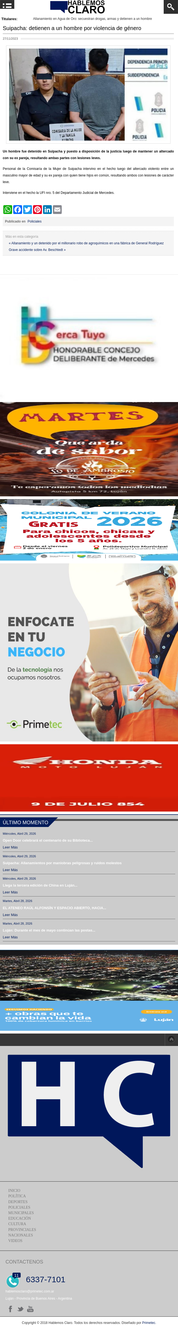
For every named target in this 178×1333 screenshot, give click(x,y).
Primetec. (149, 1323)
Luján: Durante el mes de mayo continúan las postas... (49, 930)
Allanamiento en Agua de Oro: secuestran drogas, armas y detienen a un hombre (92, 19)
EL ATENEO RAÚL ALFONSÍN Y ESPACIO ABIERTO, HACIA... (54, 908)
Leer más (10, 847)
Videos (15, 1241)
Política (17, 1196)
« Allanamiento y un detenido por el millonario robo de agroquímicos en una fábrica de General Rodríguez (86, 243)
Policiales (35, 221)
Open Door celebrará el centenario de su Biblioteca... (48, 840)
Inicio (14, 1191)
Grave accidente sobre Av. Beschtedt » (37, 250)
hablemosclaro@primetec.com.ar (30, 1291)
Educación (19, 1218)
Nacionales (20, 1235)
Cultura (17, 1224)
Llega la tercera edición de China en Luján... (40, 885)
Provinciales (22, 1230)
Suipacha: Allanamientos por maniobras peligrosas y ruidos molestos (62, 863)
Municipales (21, 1213)
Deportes (18, 1202)
